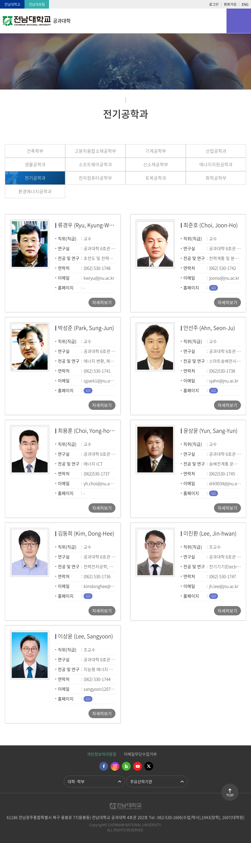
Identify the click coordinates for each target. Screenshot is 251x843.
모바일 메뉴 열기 (238, 21)
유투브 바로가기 (137, 766)
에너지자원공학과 (216, 164)
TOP (230, 795)
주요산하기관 (141, 781)
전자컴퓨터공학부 (95, 178)
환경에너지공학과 (35, 191)
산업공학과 (216, 151)
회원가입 (230, 4)
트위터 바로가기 (148, 766)
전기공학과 (35, 178)
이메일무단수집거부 (140, 754)
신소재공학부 (155, 164)
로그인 (214, 4)
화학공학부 (216, 178)
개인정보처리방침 (101, 754)
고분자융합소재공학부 (95, 151)
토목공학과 (155, 178)
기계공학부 (155, 151)
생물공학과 (35, 164)
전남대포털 (37, 4)
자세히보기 (102, 302)
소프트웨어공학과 (95, 164)
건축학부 (35, 151)
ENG (245, 4)
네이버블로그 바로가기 (126, 766)
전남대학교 (12, 4)
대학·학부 (76, 781)
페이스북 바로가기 (103, 766)
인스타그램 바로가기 (115, 766)
